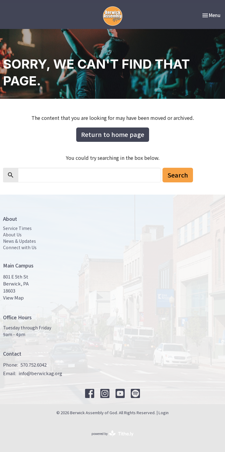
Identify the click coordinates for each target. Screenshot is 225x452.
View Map (13, 297)
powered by (112, 433)
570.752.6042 (33, 364)
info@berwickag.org (40, 373)
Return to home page (112, 134)
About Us (12, 234)
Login (164, 412)
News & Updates (19, 241)
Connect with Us (20, 247)
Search (177, 174)
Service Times (17, 228)
